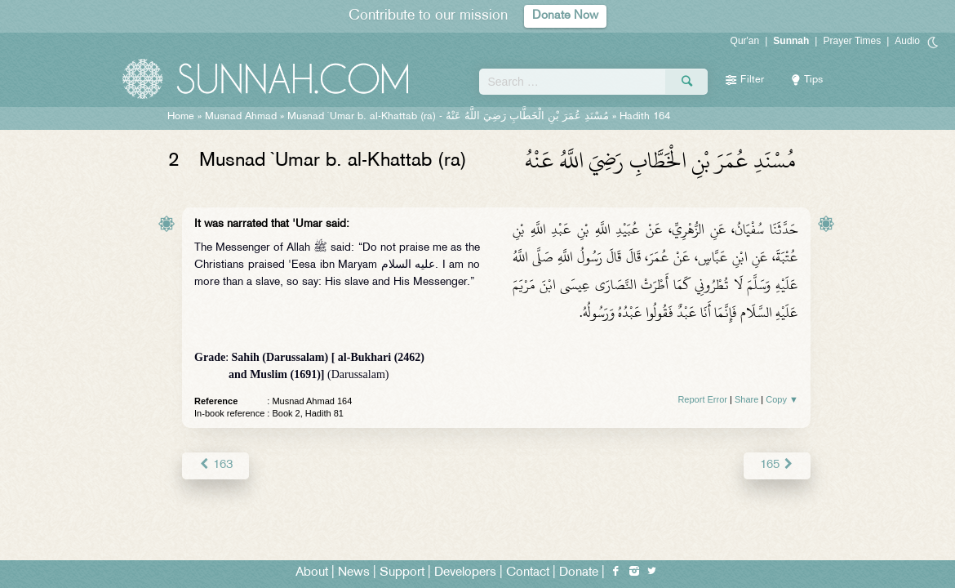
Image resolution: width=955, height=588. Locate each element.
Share (746, 399)
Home (180, 117)
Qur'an (745, 41)
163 (215, 465)
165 (777, 465)
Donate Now (565, 16)
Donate (578, 573)
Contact (527, 573)
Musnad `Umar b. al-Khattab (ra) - (448, 117)
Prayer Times (852, 41)
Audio (907, 41)
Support (402, 573)
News (354, 573)
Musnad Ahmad (241, 117)
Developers (465, 573)
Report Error (702, 399)
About (311, 573)
